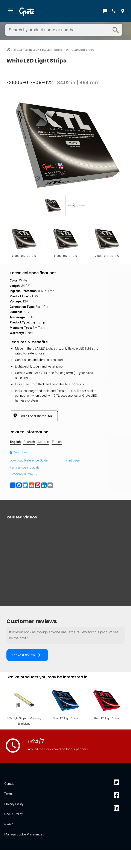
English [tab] (15, 442)
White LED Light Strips (80, 50)
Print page (73, 460)
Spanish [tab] (29, 442)
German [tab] (43, 442)
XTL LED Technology (26, 50)
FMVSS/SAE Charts (23, 474)
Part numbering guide (25, 468)
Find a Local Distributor (32, 416)
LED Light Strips (52, 50)
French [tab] (57, 442)
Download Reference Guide (29, 460)
